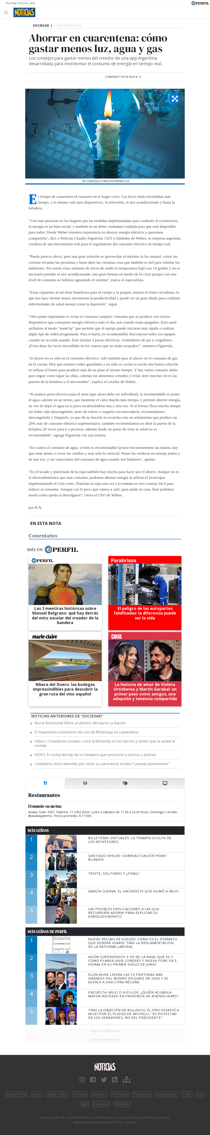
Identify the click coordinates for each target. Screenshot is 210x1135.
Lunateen (101, 1104)
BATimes (122, 1104)
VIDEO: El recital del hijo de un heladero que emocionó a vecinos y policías (95, 754)
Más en (52, 549)
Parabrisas (142, 1094)
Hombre (99, 1094)
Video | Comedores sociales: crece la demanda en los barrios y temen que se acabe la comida (105, 743)
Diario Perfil (16, 1094)
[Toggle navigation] (7, 12)
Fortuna (80, 1094)
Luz (200, 1094)
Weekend (120, 1094)
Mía (84, 1104)
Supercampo (166, 1094)
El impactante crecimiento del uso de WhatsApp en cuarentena (86, 732)
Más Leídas (38, 830)
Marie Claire (57, 1094)
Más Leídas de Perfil (47, 931)
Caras (37, 1094)
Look (187, 1094)
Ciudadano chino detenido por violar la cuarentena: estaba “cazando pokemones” (102, 763)
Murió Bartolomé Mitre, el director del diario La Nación (80, 723)
